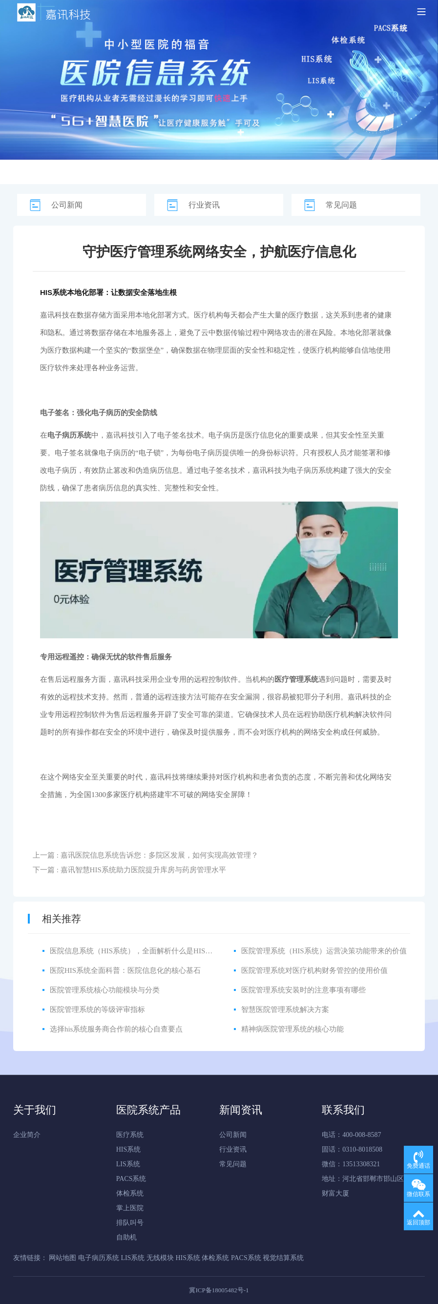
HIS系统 (128, 1149)
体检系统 (130, 1193)
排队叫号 (130, 1222)
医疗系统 (130, 1134)
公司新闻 (67, 205)
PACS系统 (131, 1178)
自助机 (126, 1237)
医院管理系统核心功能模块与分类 (105, 990)
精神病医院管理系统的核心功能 (292, 1029)
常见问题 (341, 205)
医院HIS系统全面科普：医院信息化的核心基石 (125, 970)
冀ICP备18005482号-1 (219, 1290)
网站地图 (62, 1258)
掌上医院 (130, 1208)
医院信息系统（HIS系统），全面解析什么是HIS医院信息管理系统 (157, 951)
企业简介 (27, 1134)
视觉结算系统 (283, 1258)
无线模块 (160, 1258)
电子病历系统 (311, 470)
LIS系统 (128, 1164)
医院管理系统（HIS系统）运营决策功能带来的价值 (324, 951)
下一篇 (129, 870)
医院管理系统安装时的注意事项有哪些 (303, 990)
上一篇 (145, 855)
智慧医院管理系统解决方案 (285, 1009)
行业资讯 (204, 205)
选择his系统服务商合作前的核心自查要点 (116, 1029)
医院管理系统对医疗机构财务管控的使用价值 (314, 970)
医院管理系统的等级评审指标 (97, 1009)
